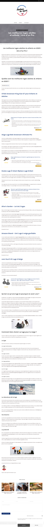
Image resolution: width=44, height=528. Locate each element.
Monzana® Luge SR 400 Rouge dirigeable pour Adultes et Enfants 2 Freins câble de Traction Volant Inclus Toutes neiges (25, 190)
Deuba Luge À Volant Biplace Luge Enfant (17, 171)
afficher (7, 85)
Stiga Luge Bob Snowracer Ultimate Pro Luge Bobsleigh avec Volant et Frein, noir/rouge (25, 158)
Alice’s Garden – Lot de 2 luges (13, 206)
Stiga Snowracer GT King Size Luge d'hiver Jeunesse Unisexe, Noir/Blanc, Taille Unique (26, 118)
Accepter (24, 526)
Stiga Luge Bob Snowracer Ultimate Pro (17, 135)
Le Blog (20, 22)
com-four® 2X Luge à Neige (12, 259)
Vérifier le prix (39, 129)
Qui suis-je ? (26, 22)
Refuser (36, 526)
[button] (42, 516)
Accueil (15, 22)
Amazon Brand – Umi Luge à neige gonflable (19, 233)
